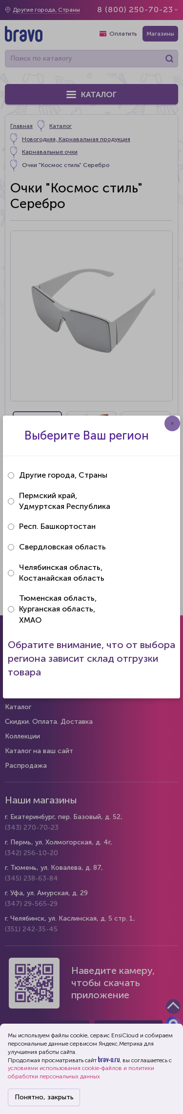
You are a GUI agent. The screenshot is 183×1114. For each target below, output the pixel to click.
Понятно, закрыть (44, 1097)
